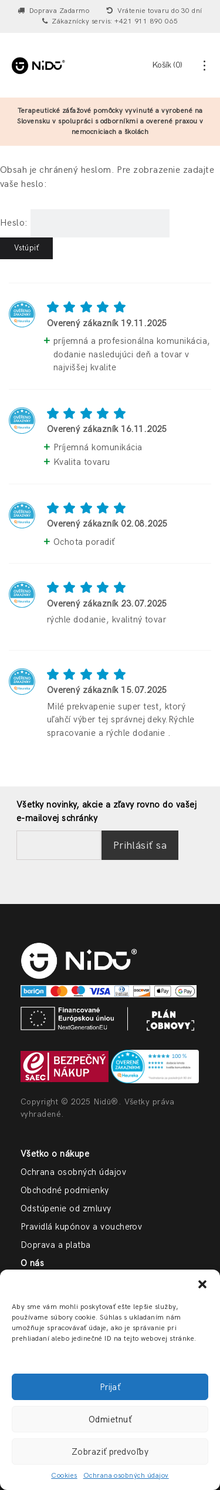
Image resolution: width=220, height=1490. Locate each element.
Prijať (110, 1387)
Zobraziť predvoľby (110, 1452)
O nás (32, 1263)
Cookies (64, 1475)
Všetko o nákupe (55, 1154)
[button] (202, 1284)
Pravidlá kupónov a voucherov (81, 1226)
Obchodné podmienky (65, 1190)
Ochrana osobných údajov (126, 1475)
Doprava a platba (56, 1245)
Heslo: (85, 223)
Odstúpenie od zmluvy (66, 1208)
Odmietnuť (110, 1419)
